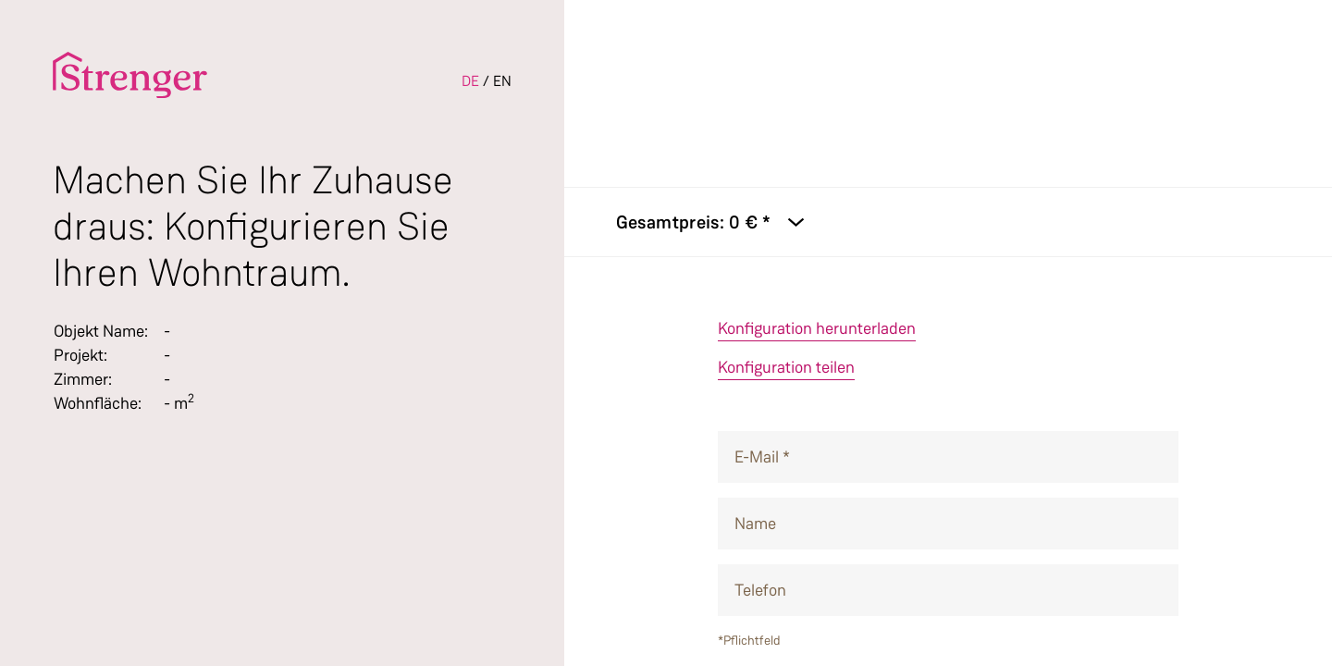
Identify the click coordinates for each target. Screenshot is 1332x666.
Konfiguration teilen (786, 367)
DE (470, 81)
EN (502, 81)
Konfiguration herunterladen (817, 328)
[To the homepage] (130, 75)
